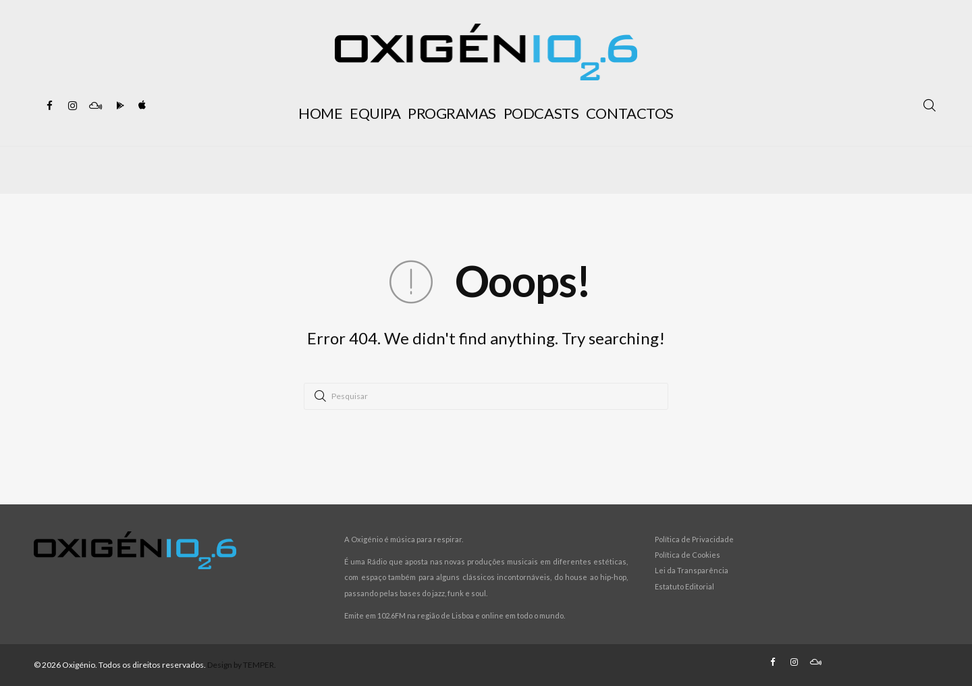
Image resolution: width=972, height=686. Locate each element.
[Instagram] (72, 106)
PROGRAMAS (452, 113)
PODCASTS (541, 113)
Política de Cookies (687, 554)
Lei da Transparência (691, 570)
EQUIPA (375, 113)
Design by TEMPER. (241, 665)
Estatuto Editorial (684, 586)
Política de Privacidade (694, 539)
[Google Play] (118, 106)
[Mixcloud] (95, 106)
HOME (320, 113)
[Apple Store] (141, 106)
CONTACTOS (630, 113)
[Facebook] (49, 106)
